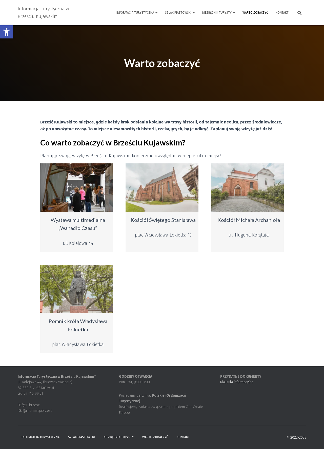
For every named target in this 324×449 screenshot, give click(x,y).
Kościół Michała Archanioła (248, 220)
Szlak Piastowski (180, 12)
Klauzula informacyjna (236, 382)
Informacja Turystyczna (136, 12)
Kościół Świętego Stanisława (163, 220)
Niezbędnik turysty (218, 12)
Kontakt (282, 12)
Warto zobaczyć (255, 12)
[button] (6, 31)
